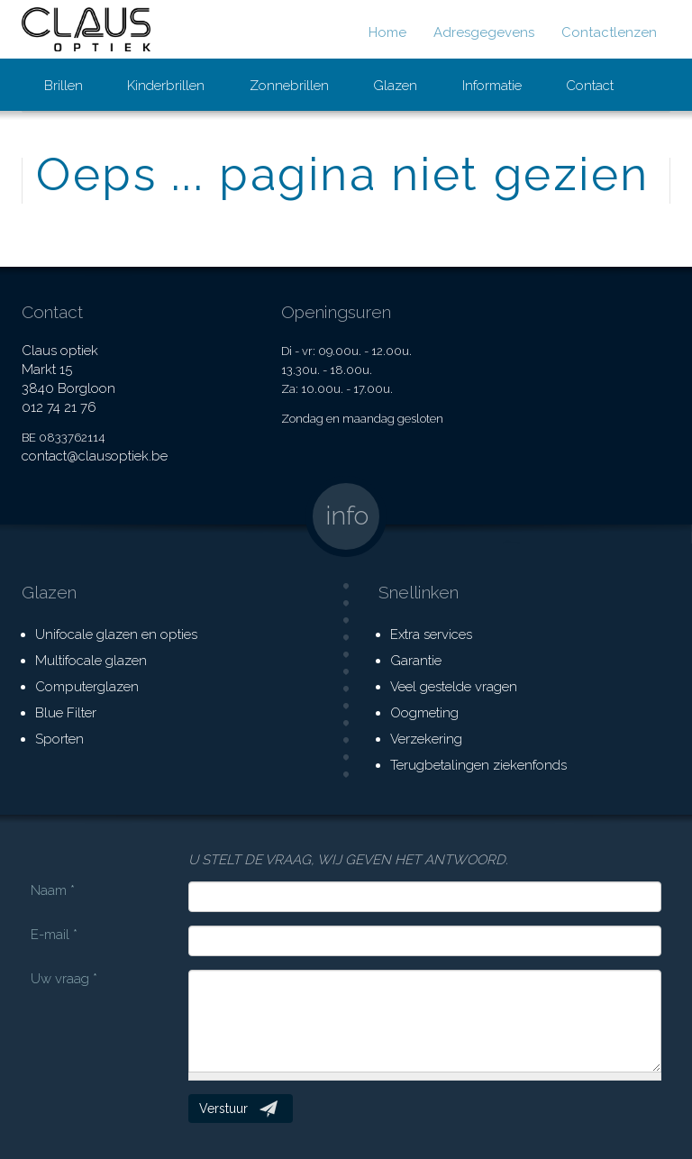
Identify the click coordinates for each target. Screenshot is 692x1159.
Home (387, 32)
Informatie (492, 86)
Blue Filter (65, 713)
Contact (590, 86)
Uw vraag (64, 979)
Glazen (395, 86)
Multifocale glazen (91, 661)
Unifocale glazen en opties (116, 634)
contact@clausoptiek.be (95, 456)
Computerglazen (87, 687)
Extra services (431, 634)
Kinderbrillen (166, 86)
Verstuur (223, 1108)
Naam (53, 890)
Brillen (63, 86)
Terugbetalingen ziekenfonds (478, 765)
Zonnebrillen (289, 86)
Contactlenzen (609, 32)
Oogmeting (424, 713)
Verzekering (426, 739)
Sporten (59, 739)
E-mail (54, 934)
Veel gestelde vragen (453, 687)
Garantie (416, 661)
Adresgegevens (483, 32)
